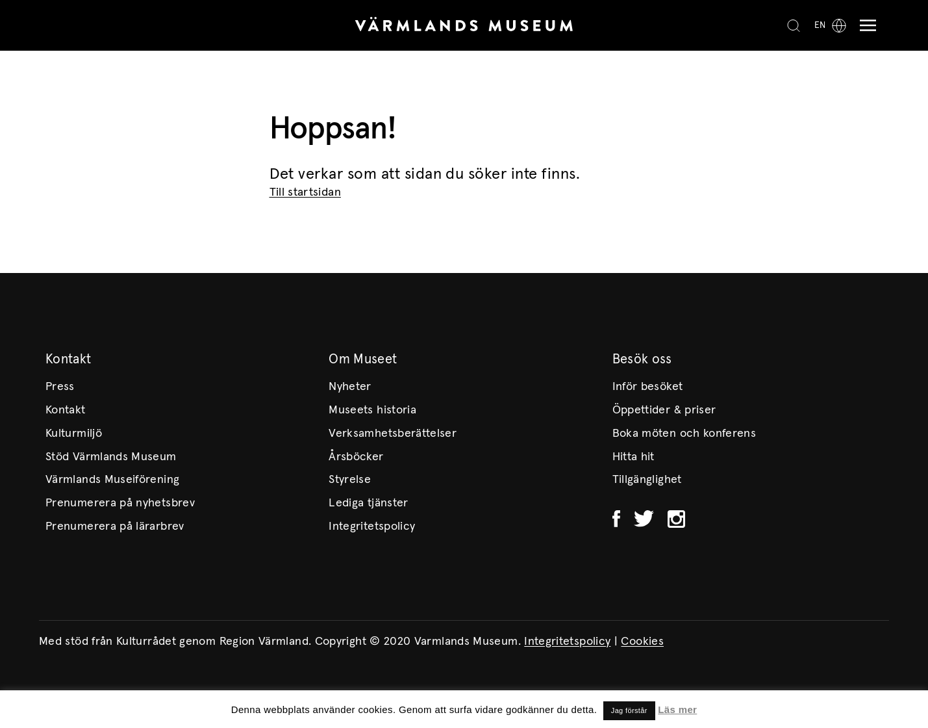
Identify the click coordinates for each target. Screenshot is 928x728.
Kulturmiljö (73, 433)
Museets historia (372, 410)
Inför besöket (647, 387)
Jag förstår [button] (629, 710)
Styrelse (350, 480)
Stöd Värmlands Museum (111, 457)
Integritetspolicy (372, 526)
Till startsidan (305, 192)
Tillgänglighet (647, 480)
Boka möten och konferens (684, 433)
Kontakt (65, 410)
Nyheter (350, 387)
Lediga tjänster (368, 503)
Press (60, 387)
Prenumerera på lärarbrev (114, 526)
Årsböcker (356, 457)
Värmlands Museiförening (112, 480)
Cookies (642, 641)
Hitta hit (633, 457)
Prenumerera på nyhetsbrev (120, 503)
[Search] (793, 25)
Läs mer (677, 709)
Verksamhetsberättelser (393, 433)
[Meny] (864, 25)
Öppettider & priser (664, 410)
